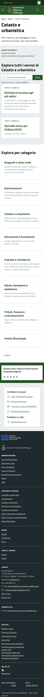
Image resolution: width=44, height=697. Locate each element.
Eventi (3, 558)
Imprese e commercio (9, 510)
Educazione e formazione (11, 506)
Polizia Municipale (8, 521)
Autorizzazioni (6, 498)
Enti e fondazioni (7, 467)
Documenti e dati (8, 463)
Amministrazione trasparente (12, 647)
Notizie (4, 534)
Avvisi (3, 541)
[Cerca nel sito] (36, 10)
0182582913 (14, 579)
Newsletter (5, 673)
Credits (13, 685)
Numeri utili (5, 597)
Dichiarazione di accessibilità (12, 643)
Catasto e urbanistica (11, 88)
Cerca (37, 77)
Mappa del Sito (32, 685)
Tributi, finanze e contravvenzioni (14, 517)
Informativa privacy (8, 636)
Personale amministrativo (11, 474)
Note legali (5, 639)
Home (3, 19)
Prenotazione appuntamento (12, 655)
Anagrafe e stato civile (10, 495)
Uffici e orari (6, 593)
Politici (3, 478)
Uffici (3, 482)
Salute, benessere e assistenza (13, 513)
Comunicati (5, 537)
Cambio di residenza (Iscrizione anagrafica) (17, 55)
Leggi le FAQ (6, 649)
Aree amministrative (9, 459)
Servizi (10, 19)
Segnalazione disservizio (10, 652)
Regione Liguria (8, 3)
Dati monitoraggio (8, 682)
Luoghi (4, 554)
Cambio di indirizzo (8, 52)
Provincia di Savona (9, 632)
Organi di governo (8, 470)
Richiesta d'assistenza (10, 658)
